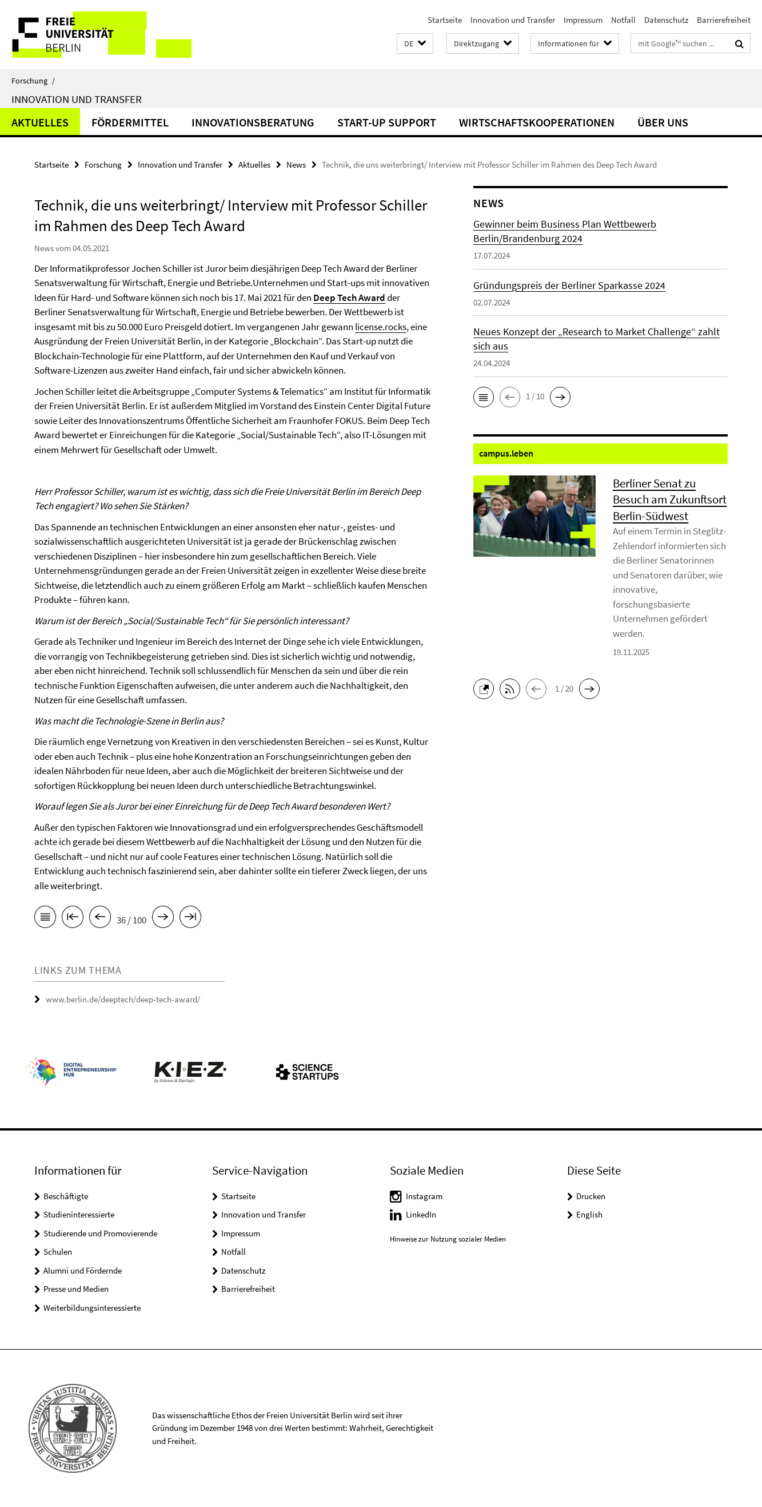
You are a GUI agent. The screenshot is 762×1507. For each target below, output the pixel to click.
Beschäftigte (65, 1196)
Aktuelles (40, 122)
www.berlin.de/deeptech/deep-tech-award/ (123, 999)
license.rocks (380, 326)
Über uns (662, 122)
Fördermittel (130, 122)
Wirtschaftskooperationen (537, 122)
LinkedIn (421, 1214)
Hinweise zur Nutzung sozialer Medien (448, 1239)
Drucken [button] (590, 1196)
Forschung (33, 81)
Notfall (623, 19)
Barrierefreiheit (724, 19)
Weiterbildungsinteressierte (92, 1307)
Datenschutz (666, 19)
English (589, 1214)
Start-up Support (386, 122)
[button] (415, 43)
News (296, 164)
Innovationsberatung (253, 122)
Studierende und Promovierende (100, 1233)
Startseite (445, 19)
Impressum (583, 19)
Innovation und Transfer (512, 19)
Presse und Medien (76, 1288)
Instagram (424, 1196)
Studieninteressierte (78, 1214)
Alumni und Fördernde (82, 1270)
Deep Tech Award (349, 297)
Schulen (57, 1251)
